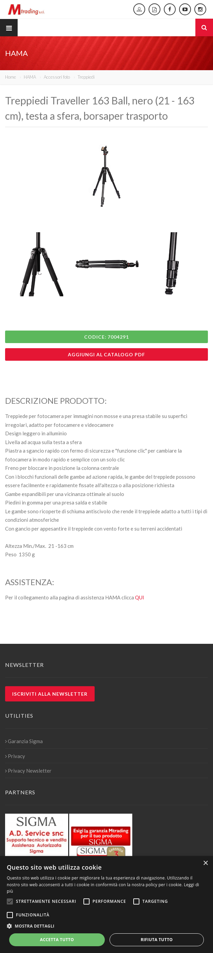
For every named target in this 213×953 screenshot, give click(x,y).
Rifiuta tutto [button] (157, 939)
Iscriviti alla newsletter (50, 694)
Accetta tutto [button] (57, 939)
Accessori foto (57, 77)
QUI (139, 597)
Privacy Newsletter (28, 771)
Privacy (15, 756)
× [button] (205, 863)
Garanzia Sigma (24, 741)
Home (10, 77)
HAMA (30, 77)
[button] (106, 926)
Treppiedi (86, 77)
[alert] (106, 904)
